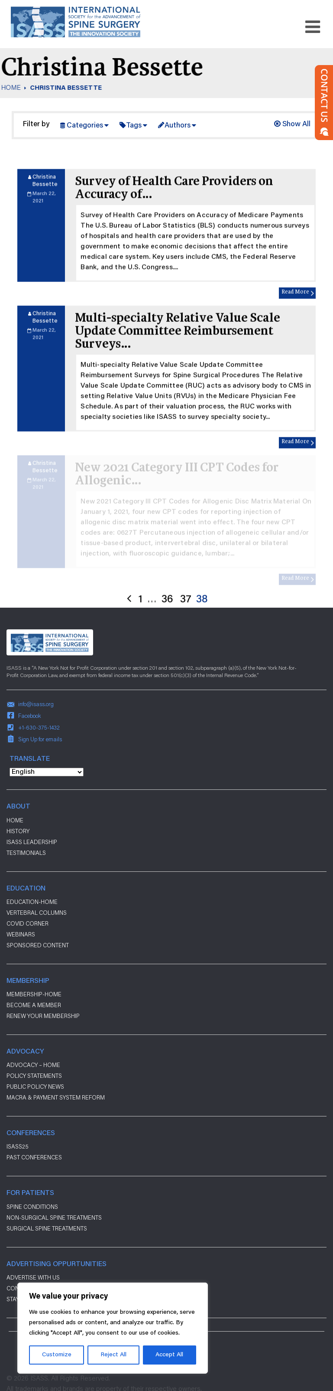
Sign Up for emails (40, 739)
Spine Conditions (32, 1207)
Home (14, 820)
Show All (292, 124)
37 (185, 625)
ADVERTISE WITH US (33, 1277)
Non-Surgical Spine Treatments (54, 1217)
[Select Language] (47, 772)
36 (167, 625)
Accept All (169, 1355)
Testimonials (26, 853)
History (17, 831)
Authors (178, 126)
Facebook (29, 716)
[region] (112, 1328)
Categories (85, 126)
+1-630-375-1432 (39, 727)
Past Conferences (34, 1157)
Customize (56, 1355)
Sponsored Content (37, 945)
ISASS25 (17, 1146)
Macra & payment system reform (55, 1097)
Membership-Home (33, 994)
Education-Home (32, 902)
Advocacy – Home (33, 1065)
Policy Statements (34, 1076)
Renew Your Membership (43, 1016)
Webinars (20, 934)
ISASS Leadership (31, 842)
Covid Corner (27, 923)
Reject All (113, 1355)
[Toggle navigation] (312, 27)
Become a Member (33, 1005)
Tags (134, 126)
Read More (295, 317)
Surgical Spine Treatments (46, 1228)
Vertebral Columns (36, 912)
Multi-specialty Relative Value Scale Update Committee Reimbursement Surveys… (177, 357)
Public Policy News (35, 1086)
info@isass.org (36, 704)
